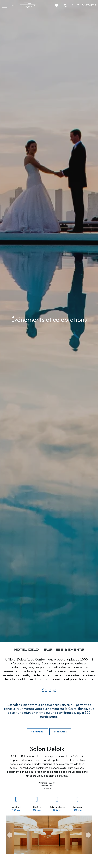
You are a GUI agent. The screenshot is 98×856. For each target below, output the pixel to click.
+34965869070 (86, 5)
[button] (9, 835)
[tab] (37, 731)
